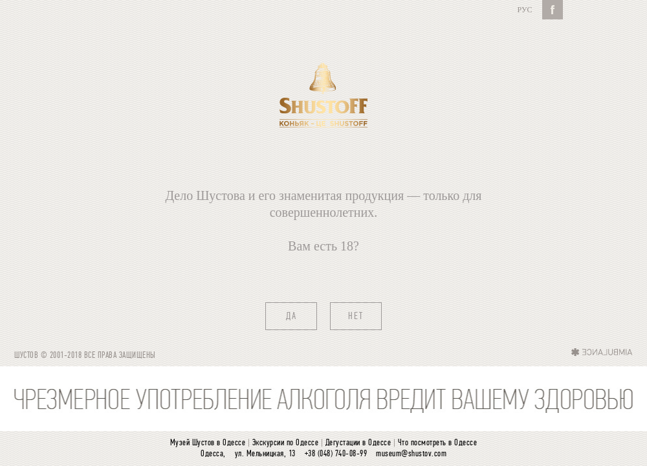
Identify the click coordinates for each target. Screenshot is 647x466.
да (291, 316)
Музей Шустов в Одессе (208, 443)
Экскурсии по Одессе (285, 443)
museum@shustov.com (411, 454)
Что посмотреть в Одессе (437, 443)
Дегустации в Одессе (358, 443)
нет (356, 316)
